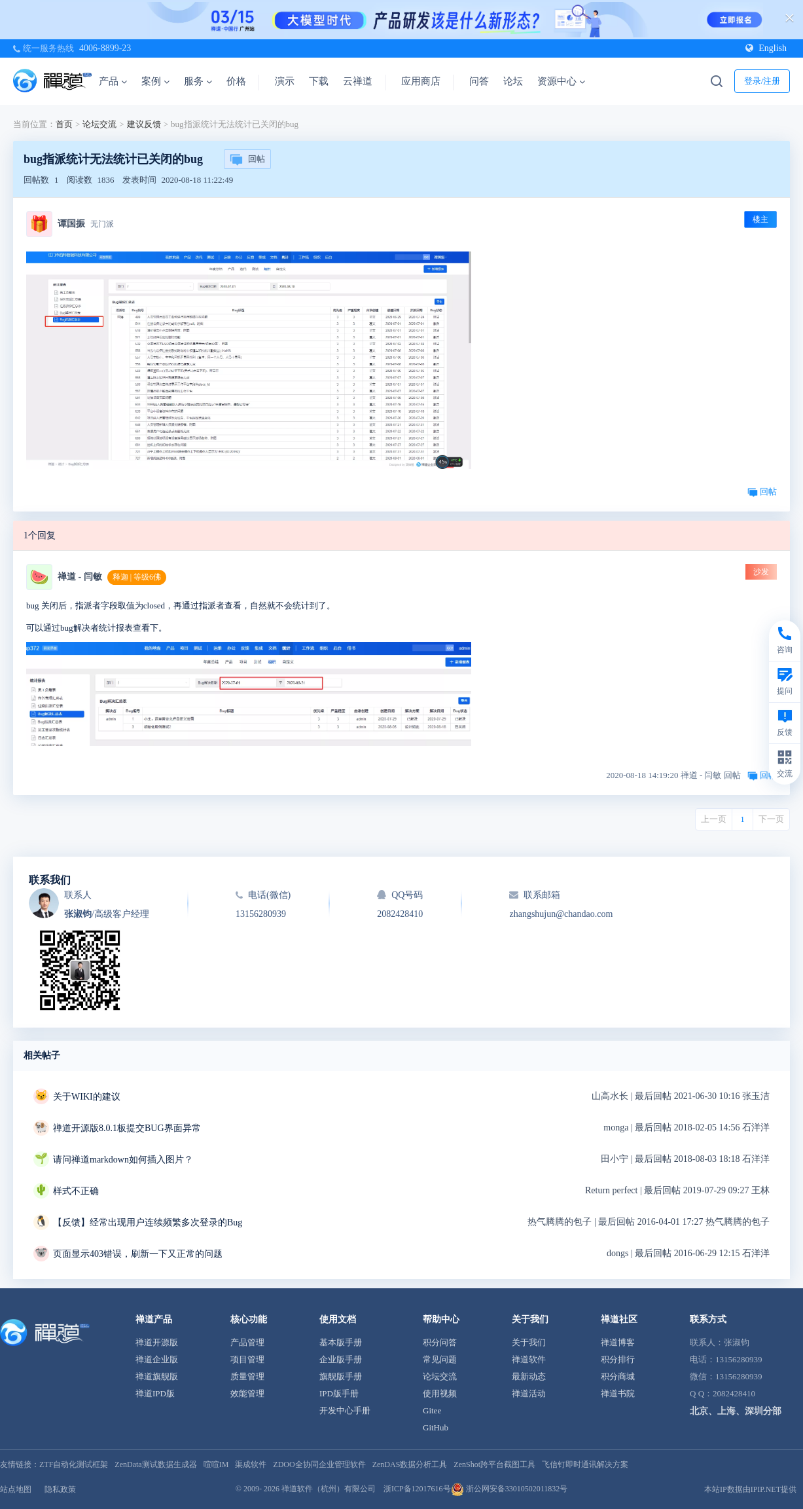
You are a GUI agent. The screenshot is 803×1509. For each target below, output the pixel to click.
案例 (155, 81)
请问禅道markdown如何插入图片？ (123, 1159)
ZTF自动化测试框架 (73, 1464)
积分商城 (618, 1376)
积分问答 (440, 1342)
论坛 (513, 81)
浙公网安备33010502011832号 (509, 1488)
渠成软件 (250, 1464)
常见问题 (440, 1359)
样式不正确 (76, 1191)
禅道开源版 (156, 1342)
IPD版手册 (339, 1393)
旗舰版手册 (340, 1376)
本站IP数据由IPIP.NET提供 (750, 1489)
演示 (284, 81)
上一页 (713, 819)
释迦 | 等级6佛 (137, 577)
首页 (64, 124)
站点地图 (15, 1489)
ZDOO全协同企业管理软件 (319, 1464)
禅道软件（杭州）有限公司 (328, 1488)
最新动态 (529, 1376)
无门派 (102, 224)
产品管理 (247, 1342)
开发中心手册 (344, 1410)
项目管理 (247, 1359)
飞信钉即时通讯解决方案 (585, 1464)
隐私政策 (60, 1489)
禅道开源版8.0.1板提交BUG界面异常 (127, 1128)
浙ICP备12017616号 (417, 1488)
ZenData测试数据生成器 (155, 1464)
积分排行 (618, 1359)
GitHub (435, 1427)
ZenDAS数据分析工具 (410, 1464)
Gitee (432, 1410)
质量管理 (247, 1376)
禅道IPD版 (155, 1393)
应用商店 (420, 81)
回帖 (247, 160)
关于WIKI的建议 (86, 1097)
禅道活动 (529, 1393)
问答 (479, 81)
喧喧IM (216, 1464)
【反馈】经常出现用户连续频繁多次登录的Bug (147, 1222)
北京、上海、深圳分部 (735, 1411)
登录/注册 (762, 81)
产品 (113, 81)
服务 (198, 81)
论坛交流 (99, 124)
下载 (319, 81)
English (766, 48)
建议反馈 (144, 124)
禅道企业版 (156, 1359)
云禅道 (357, 81)
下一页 (771, 819)
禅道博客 (618, 1342)
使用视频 (440, 1393)
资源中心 (561, 81)
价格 (236, 81)
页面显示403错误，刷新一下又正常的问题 (138, 1254)
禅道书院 (618, 1393)
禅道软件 (529, 1359)
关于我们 (529, 1342)
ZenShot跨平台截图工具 (494, 1464)
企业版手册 (340, 1359)
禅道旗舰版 (156, 1376)
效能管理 (247, 1393)
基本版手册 (340, 1342)
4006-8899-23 (105, 48)
